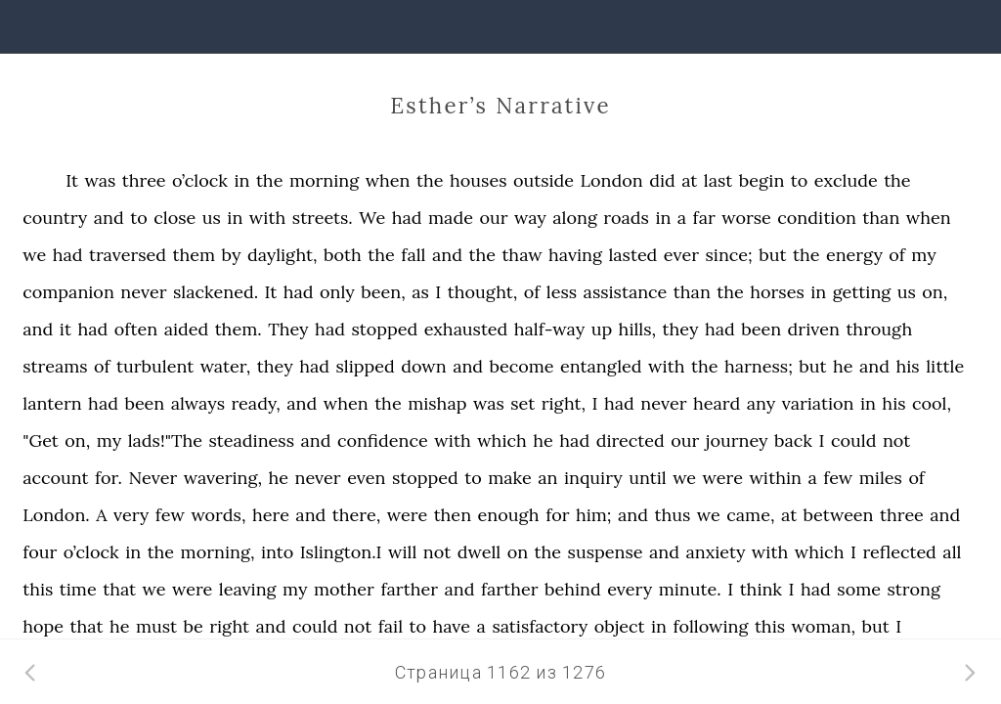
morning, (218, 552)
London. (56, 515)
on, (934, 292)
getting (862, 292)
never (143, 292)
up (602, 329)
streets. (322, 217)
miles (880, 477)
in (241, 180)
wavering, (223, 477)
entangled (600, 366)
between (839, 515)
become (522, 366)
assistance (626, 292)
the (269, 180)
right (229, 626)
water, (225, 366)
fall (413, 254)
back (793, 440)
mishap (437, 403)
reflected (899, 552)
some (859, 589)
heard (716, 403)
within (775, 477)
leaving (248, 589)
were (723, 477)
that (119, 589)
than (880, 217)
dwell (478, 552)
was (99, 180)
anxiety (715, 552)
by (231, 254)
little (945, 366)
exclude (846, 180)
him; (594, 515)
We (372, 217)
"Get (40, 440)
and (109, 217)
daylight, (282, 254)
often (135, 329)
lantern (51, 403)
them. (238, 329)
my (923, 254)
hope (43, 626)
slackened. (215, 292)
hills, (638, 329)
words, (218, 515)
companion (68, 292)
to (799, 180)
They (288, 329)
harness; (758, 366)
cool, (931, 403)
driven (814, 329)
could (853, 440)
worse (746, 217)
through (879, 329)
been (761, 329)
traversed (127, 254)
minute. (690, 589)
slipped (365, 366)
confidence (382, 440)
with (267, 217)
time (78, 589)
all (951, 552)
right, (564, 403)
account (55, 477)
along (574, 217)
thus (673, 515)
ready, (255, 403)
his (908, 366)
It (71, 180)
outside (543, 180)
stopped (384, 329)
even (366, 477)
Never (152, 477)
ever (681, 254)
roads (626, 217)
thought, (483, 292)
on (517, 552)
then (452, 515)
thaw (521, 254)
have (452, 626)
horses (777, 292)
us (211, 217)
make (510, 477)
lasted (632, 254)
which (502, 440)
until (647, 477)
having (575, 254)
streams (54, 366)
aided (186, 329)
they (681, 329)
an (547, 477)
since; (729, 254)
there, (356, 515)
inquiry (593, 477)
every (629, 589)
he (843, 366)
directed (630, 440)
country (54, 217)
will (402, 552)
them (193, 254)
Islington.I (341, 552)
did (662, 180)
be (193, 626)
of (897, 254)
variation (818, 403)
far (704, 217)
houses (478, 180)
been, (383, 292)
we (34, 254)
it (65, 329)
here (270, 515)
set (522, 403)
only (337, 292)
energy (854, 254)
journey (737, 440)
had (407, 217)
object (619, 626)
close (174, 217)
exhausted (466, 329)
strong (914, 589)
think (761, 589)
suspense (605, 552)
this (37, 589)
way (530, 217)
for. (108, 477)
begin (762, 180)
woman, (824, 626)
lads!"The (165, 440)
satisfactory (540, 626)
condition (816, 217)
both (343, 254)
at (689, 180)
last (718, 180)
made (450, 217)
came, (750, 515)
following (710, 626)
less (561, 292)
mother (344, 589)
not (896, 440)
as (420, 292)
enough (509, 515)
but (772, 254)
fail (390, 626)
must (156, 626)
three (144, 180)
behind (572, 589)
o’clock (200, 180)
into (277, 552)
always (198, 403)
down (423, 366)
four (39, 552)
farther (409, 589)
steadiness (251, 440)
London (612, 180)
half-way (549, 329)
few (837, 477)
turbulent (155, 366)
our (493, 217)
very (131, 515)
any (761, 403)
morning (324, 180)
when (388, 180)
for (557, 515)
